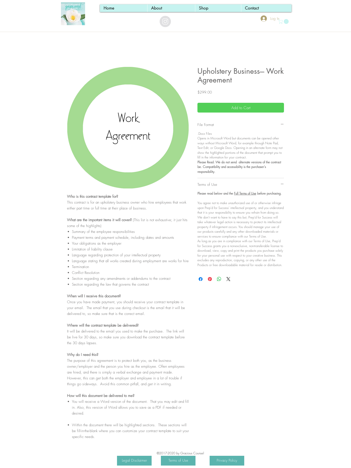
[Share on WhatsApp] (219, 279)
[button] (284, 21)
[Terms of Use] (178, 461)
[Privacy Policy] (227, 461)
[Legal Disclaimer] (134, 461)
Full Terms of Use (245, 193)
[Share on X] (228, 279)
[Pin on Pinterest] (210, 279)
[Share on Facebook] (201, 279)
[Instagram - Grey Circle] (165, 21)
